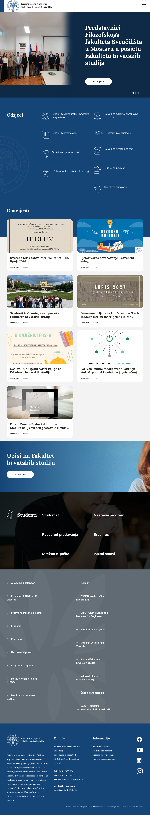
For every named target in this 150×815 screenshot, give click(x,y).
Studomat (50, 515)
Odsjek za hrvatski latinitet (118, 148)
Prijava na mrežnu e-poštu (24, 612)
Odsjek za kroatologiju (65, 132)
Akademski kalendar (21, 582)
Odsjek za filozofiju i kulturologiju (72, 171)
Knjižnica (14, 639)
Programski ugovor (20, 665)
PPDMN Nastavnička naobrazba (90, 598)
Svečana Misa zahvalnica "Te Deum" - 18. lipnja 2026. (39, 259)
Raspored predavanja (60, 534)
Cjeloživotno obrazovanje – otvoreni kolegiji (107, 259)
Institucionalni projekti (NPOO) (22, 680)
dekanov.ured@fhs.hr (72, 779)
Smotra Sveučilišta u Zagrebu (90, 644)
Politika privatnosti (102, 750)
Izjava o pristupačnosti (104, 759)
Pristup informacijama (103, 755)
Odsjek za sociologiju (119, 132)
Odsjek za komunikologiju (66, 152)
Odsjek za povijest (115, 167)
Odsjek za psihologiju (115, 187)
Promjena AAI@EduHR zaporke (22, 598)
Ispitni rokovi (104, 554)
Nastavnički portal (19, 652)
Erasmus (101, 534)
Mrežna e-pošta (55, 554)
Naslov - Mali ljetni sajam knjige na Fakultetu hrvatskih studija (35, 370)
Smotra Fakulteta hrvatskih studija (88, 661)
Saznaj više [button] (98, 81)
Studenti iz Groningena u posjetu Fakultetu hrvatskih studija (34, 315)
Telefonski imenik (101, 746)
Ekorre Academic (137, 807)
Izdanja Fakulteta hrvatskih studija (88, 678)
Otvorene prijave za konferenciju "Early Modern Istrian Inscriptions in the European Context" (110, 316)
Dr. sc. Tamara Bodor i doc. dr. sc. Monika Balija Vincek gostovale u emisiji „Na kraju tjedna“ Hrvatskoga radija (39, 427)
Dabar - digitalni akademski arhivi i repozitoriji (93, 707)
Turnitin (82, 582)
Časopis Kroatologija (90, 692)
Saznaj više (14, 267)
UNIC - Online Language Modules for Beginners (92, 614)
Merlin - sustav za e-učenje (21, 697)
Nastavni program (109, 515)
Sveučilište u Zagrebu (90, 629)
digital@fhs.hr (70, 790)
